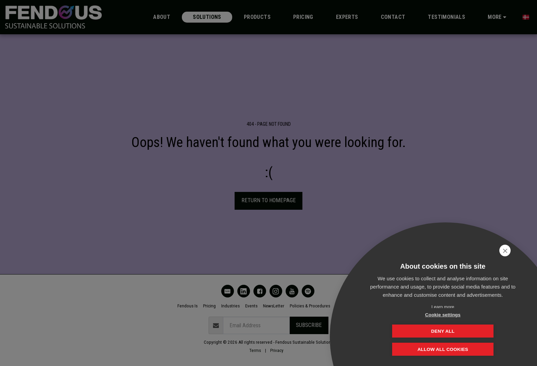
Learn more (443, 306)
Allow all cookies (442, 349)
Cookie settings (408, 330)
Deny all (477, 330)
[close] (521, 250)
